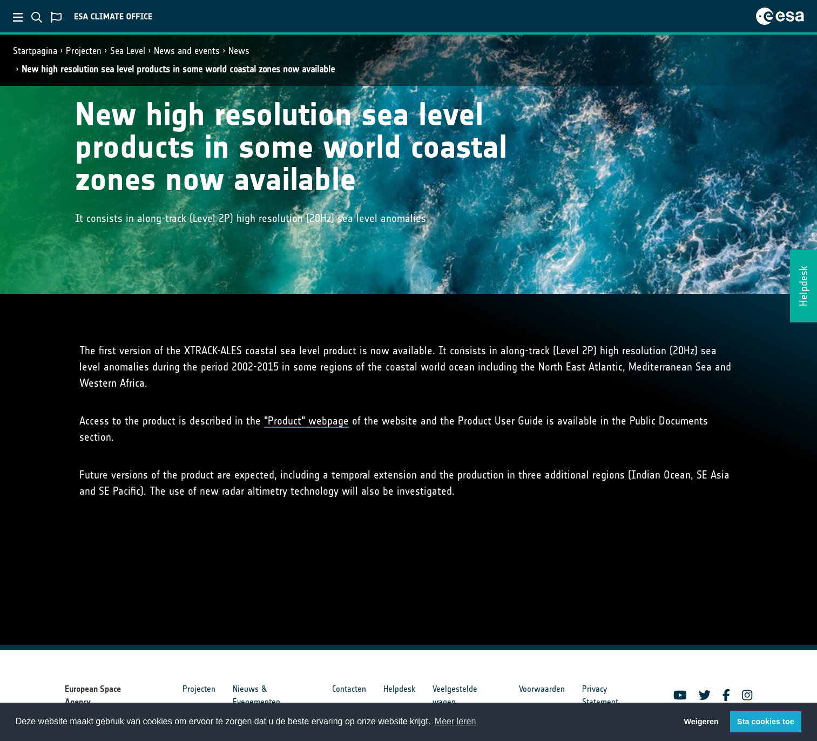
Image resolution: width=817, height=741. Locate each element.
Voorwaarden (542, 689)
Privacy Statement (600, 695)
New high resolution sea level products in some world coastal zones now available (178, 69)
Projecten (84, 50)
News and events (187, 50)
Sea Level (127, 50)
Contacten (349, 689)
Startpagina (35, 50)
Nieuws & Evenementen (256, 695)
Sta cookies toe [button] (765, 721)
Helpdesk (399, 689)
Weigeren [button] (701, 721)
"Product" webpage (306, 420)
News (238, 50)
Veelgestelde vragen (455, 695)
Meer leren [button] (455, 721)
